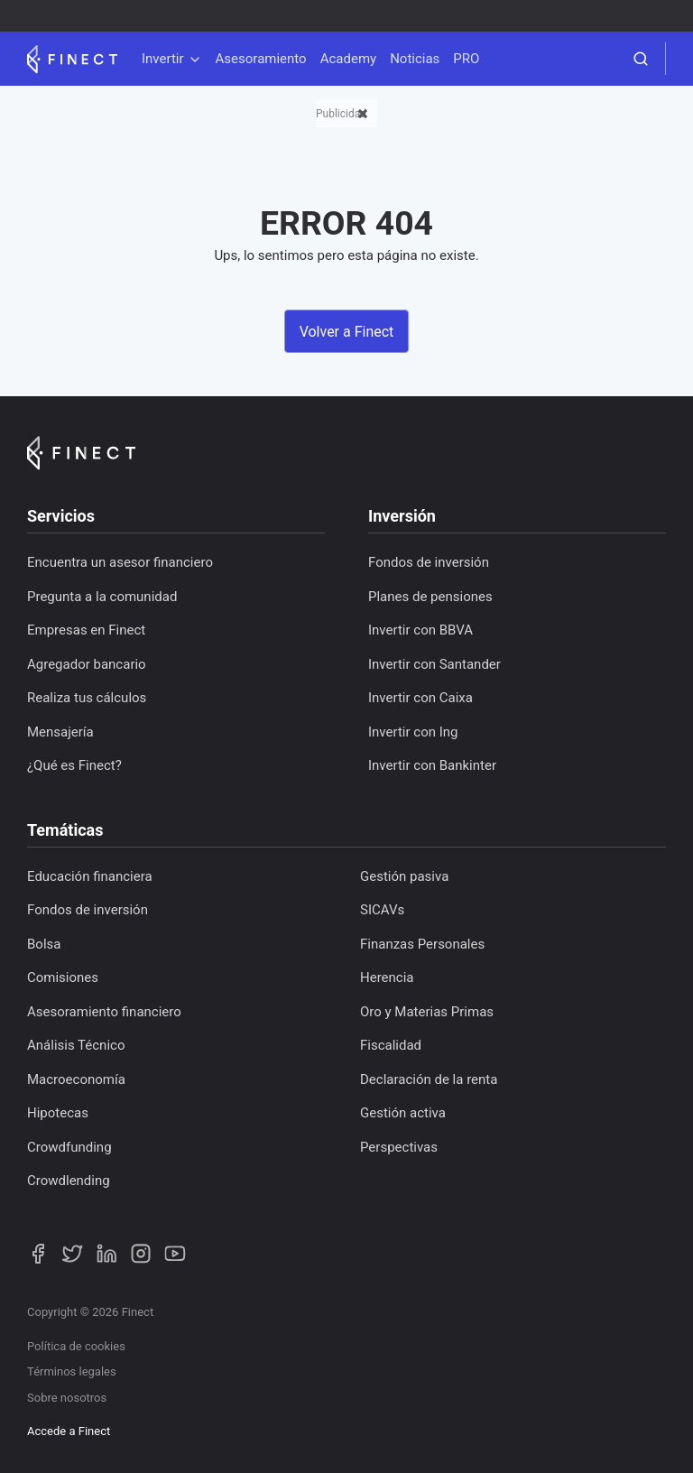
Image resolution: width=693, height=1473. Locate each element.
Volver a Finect (347, 331)
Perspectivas (399, 1147)
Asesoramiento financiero (104, 1012)
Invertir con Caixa (420, 698)
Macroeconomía (76, 1079)
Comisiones (62, 977)
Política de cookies (76, 1346)
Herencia (387, 977)
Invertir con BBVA (420, 630)
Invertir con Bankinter (432, 765)
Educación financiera (89, 876)
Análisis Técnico (76, 1045)
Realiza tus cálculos (86, 698)
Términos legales (71, 1371)
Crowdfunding (69, 1147)
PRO (466, 59)
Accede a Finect (68, 1431)
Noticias (414, 59)
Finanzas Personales (422, 944)
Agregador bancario (86, 664)
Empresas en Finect (86, 630)
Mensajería (60, 732)
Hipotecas (57, 1113)
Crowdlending (68, 1180)
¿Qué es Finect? (74, 765)
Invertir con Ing (413, 732)
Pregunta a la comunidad (102, 596)
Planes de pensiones (430, 596)
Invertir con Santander (434, 664)
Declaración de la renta (428, 1079)
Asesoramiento (261, 59)
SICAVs (382, 910)
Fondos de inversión (428, 562)
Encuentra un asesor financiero (120, 562)
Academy (348, 59)
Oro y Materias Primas (427, 1012)
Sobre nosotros (66, 1397)
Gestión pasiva (404, 876)
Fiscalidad (390, 1045)
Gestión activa (403, 1113)
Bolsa (43, 944)
